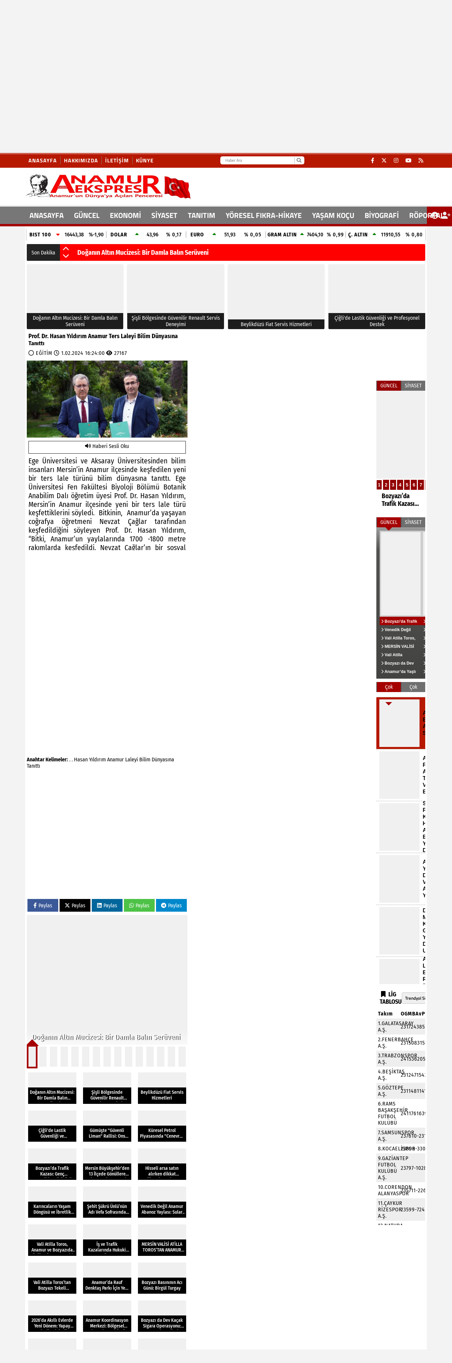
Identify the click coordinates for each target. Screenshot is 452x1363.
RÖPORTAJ (426, 215)
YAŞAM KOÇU (333, 215)
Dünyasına (163, 759)
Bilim (144, 759)
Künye (145, 160)
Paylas (42, 905)
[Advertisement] (76, 76)
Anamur (115, 759)
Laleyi (131, 759)
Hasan (81, 759)
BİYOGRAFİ (382, 215)
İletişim (117, 160)
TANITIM (201, 215)
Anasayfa (42, 160)
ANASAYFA (46, 215)
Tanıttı (33, 766)
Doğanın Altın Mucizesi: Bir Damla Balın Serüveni (143, 252)
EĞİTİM (44, 353)
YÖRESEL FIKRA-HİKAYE (264, 215)
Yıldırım (97, 759)
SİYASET (164, 215)
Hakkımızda (81, 160)
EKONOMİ (125, 215)
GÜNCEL (86, 215)
